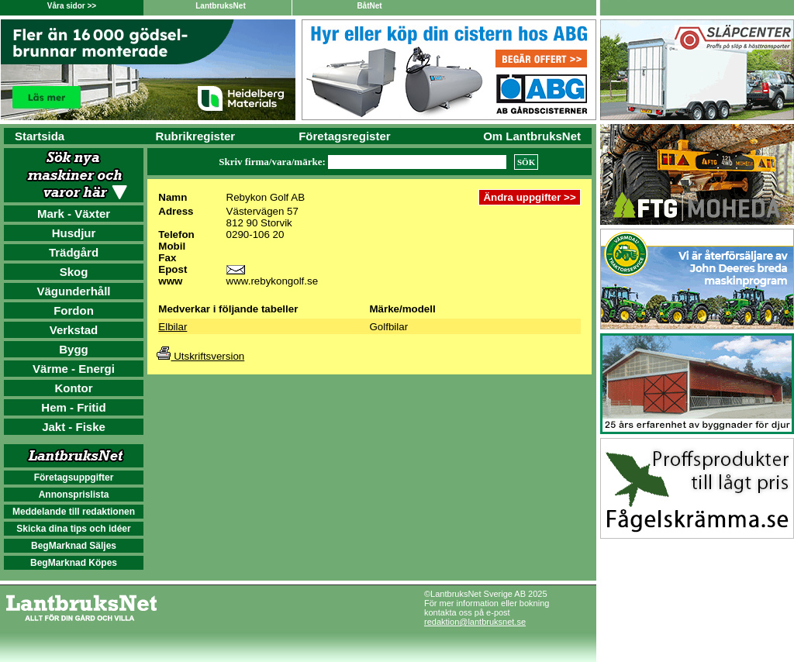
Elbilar (172, 327)
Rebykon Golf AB (266, 197)
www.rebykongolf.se (272, 281)
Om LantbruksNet (532, 136)
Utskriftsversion (200, 356)
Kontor (73, 388)
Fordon (74, 310)
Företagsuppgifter (74, 477)
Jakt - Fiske (73, 426)
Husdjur (74, 233)
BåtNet (369, 6)
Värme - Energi (74, 368)
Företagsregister (344, 136)
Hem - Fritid (73, 407)
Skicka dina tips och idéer (73, 528)
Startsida (39, 136)
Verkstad (74, 329)
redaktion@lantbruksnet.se (475, 621)
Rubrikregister (196, 136)
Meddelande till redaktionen (73, 511)
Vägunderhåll (73, 291)
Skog (74, 271)
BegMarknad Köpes (73, 562)
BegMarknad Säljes (73, 545)
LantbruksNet (220, 6)
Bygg (73, 349)
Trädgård (73, 252)
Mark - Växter (73, 213)
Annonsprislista (74, 494)
